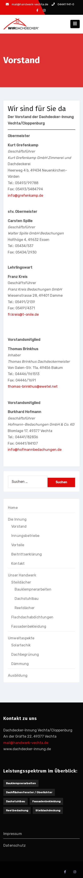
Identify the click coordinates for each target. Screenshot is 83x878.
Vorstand (19, 526)
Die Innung (17, 519)
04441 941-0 (63, 4)
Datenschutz (14, 845)
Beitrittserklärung (26, 554)
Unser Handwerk (22, 575)
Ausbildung (17, 675)
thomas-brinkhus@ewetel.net (33, 386)
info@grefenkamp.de (25, 195)
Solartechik (21, 645)
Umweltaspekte (21, 638)
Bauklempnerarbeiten (33, 589)
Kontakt (18, 563)
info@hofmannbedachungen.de (35, 449)
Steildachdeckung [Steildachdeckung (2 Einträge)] (47, 810)
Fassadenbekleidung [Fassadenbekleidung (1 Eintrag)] (46, 801)
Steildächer (21, 582)
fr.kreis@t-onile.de (23, 314)
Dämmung (20, 664)
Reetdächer (25, 608)
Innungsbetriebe (25, 536)
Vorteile (17, 545)
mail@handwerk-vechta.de (27, 4)
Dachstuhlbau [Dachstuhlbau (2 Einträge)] (15, 801)
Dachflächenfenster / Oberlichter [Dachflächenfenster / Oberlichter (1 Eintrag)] (29, 792)
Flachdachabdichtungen (32, 617)
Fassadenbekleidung (28, 626)
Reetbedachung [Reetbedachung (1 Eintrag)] (17, 810)
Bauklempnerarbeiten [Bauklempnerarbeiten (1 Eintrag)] (21, 783)
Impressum (12, 834)
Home (13, 508)
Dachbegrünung (25, 654)
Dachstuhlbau (27, 599)
